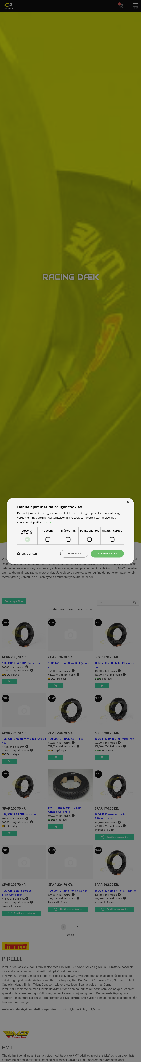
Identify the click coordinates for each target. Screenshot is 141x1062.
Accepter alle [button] (106, 553)
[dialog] (70, 531)
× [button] (128, 502)
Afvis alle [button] (72, 553)
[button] (28, 553)
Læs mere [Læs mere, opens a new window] (48, 522)
